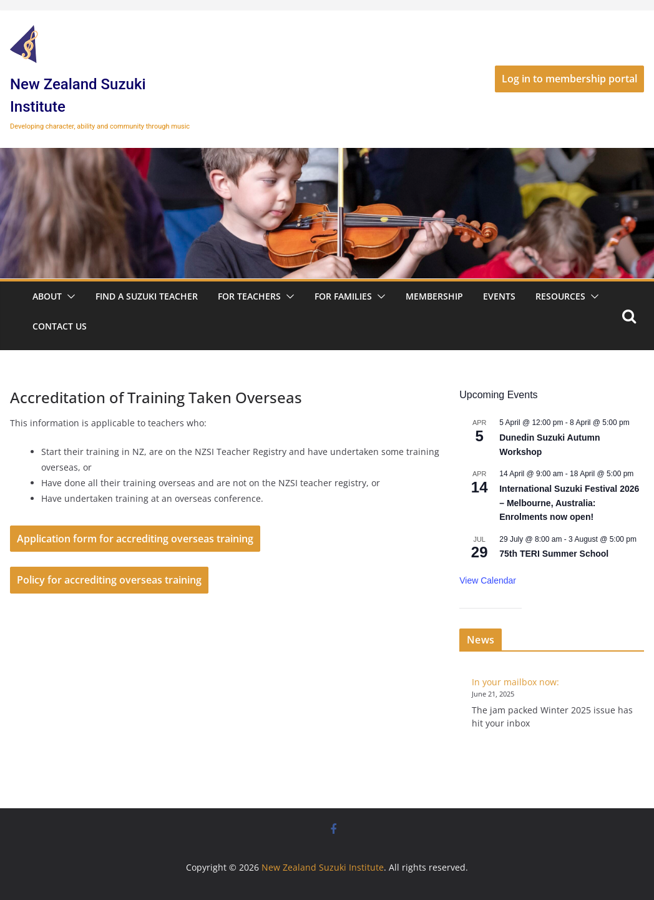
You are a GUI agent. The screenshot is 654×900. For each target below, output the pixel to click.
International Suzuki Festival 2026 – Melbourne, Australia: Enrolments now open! (569, 503)
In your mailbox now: (515, 682)
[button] (69, 296)
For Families (343, 296)
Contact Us (59, 326)
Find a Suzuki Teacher (146, 296)
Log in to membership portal (569, 79)
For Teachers (249, 296)
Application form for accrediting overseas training (135, 538)
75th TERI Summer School (553, 554)
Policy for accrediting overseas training (109, 580)
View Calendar (487, 580)
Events (499, 296)
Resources (560, 296)
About (47, 296)
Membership (434, 296)
